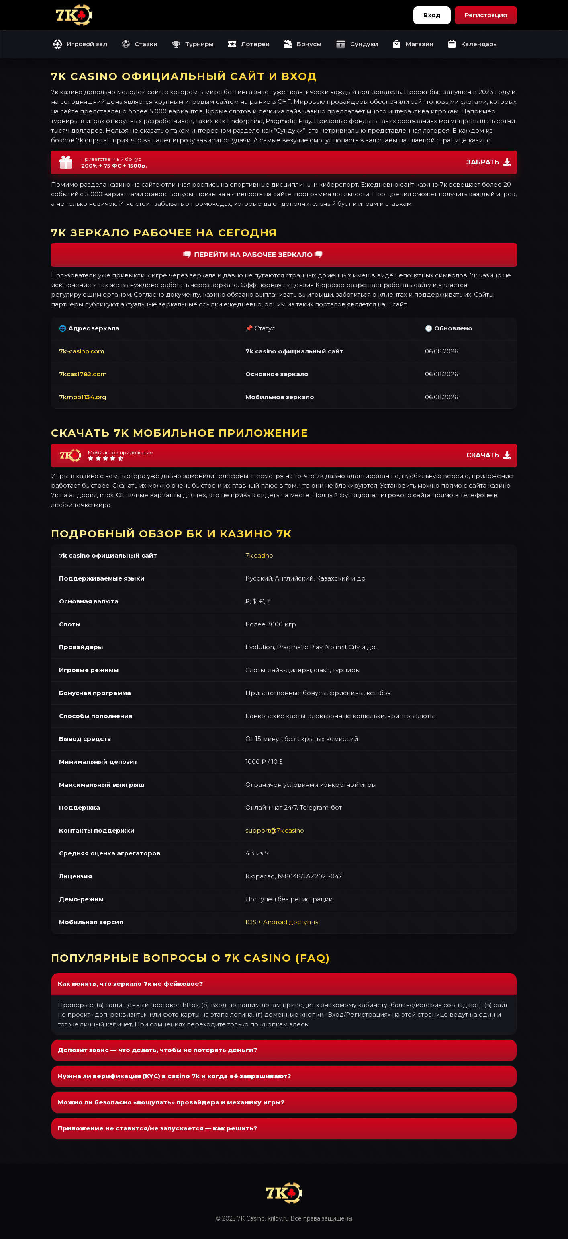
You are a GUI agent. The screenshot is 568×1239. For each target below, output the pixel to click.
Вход (432, 15)
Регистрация (486, 15)
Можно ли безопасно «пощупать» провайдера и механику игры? (171, 1102)
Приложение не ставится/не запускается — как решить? (157, 1128)
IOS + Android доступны (282, 922)
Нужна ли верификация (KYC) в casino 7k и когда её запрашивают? (174, 1076)
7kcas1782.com (83, 374)
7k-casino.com (81, 351)
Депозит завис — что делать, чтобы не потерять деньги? (157, 1050)
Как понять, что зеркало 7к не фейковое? (130, 983)
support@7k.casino (274, 830)
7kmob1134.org (82, 397)
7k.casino (259, 555)
